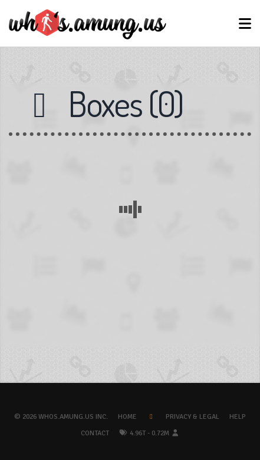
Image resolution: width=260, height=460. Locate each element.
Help (237, 416)
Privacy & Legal (192, 416)
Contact (95, 433)
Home (127, 416)
